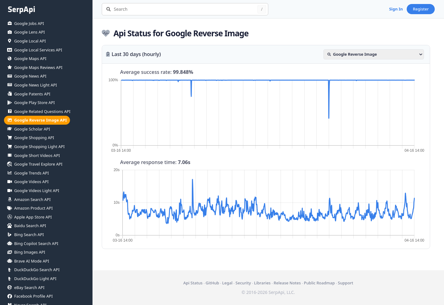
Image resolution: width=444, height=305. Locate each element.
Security (243, 283)
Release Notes (287, 283)
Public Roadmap (319, 283)
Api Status (192, 283)
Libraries (262, 283)
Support (345, 283)
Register (421, 9)
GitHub (212, 283)
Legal (227, 283)
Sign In (396, 9)
